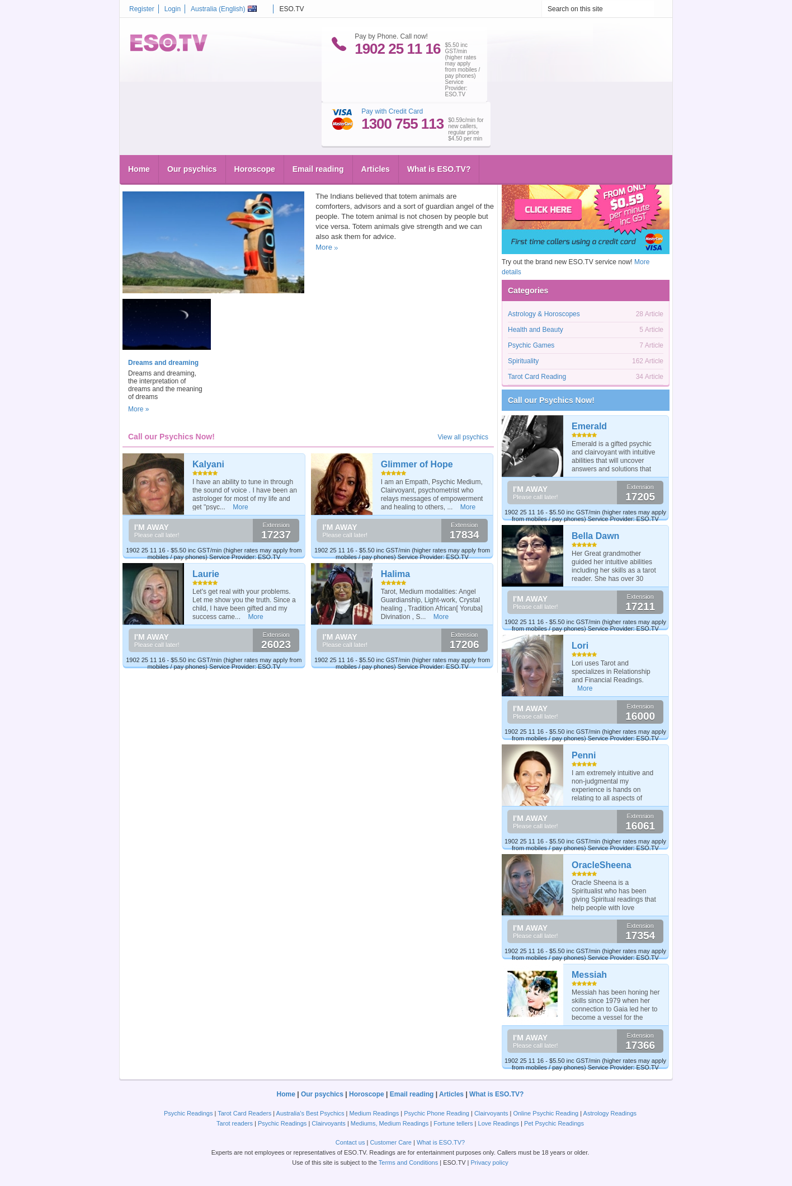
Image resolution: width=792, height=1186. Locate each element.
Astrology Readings (610, 1113)
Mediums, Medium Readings (389, 1123)
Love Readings (498, 1123)
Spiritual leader (224, 179)
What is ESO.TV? (439, 125)
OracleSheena (601, 865)
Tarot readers (234, 1123)
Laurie (205, 574)
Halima (395, 574)
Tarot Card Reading (537, 377)
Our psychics (192, 125)
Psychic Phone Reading (436, 1113)
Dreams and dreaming (163, 363)
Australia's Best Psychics (310, 1113)
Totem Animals (159, 161)
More (323, 247)
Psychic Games (531, 345)
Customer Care (391, 1142)
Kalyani (208, 464)
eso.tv (145, 179)
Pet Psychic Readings (554, 1123)
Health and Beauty (535, 330)
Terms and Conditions (408, 1162)
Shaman (259, 179)
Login (172, 9)
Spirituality (298, 179)
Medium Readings (374, 1113)
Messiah (589, 974)
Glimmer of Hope (417, 464)
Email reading (318, 125)
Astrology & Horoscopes (544, 314)
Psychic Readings (188, 1113)
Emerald (589, 426)
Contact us (350, 1142)
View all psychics (463, 437)
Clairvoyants (491, 1113)
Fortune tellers (453, 1123)
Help (172, 179)
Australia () (224, 9)
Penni (584, 755)
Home (139, 125)
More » (138, 409)
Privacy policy (489, 1162)
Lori (580, 645)
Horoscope (254, 125)
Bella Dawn (595, 536)
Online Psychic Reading (545, 1113)
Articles (375, 125)
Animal (191, 179)
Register (141, 9)
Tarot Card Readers (244, 1113)
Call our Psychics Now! (551, 400)
